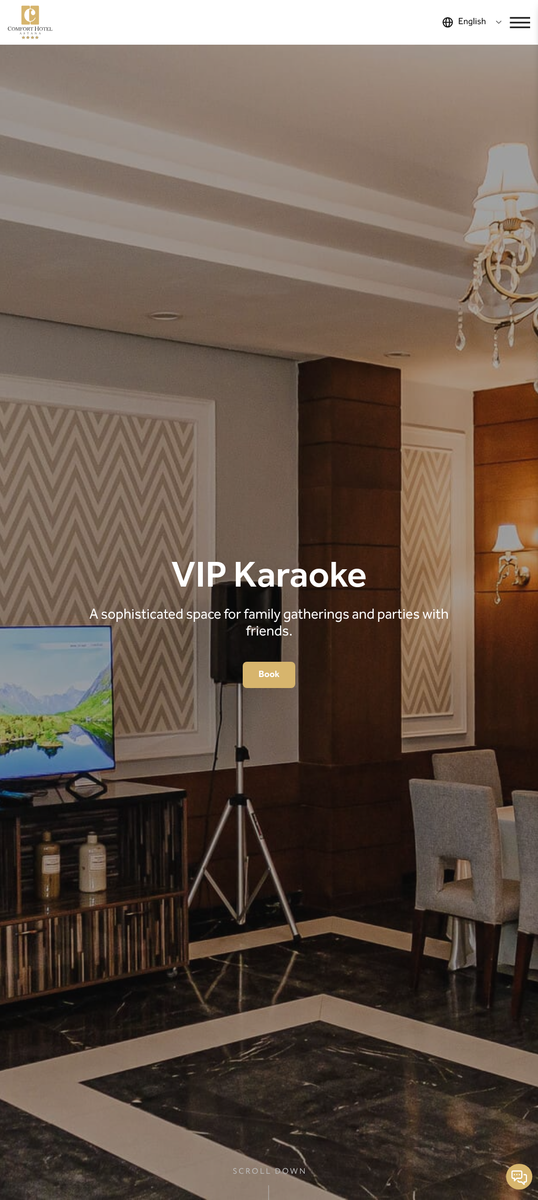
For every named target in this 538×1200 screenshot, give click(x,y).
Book (269, 675)
